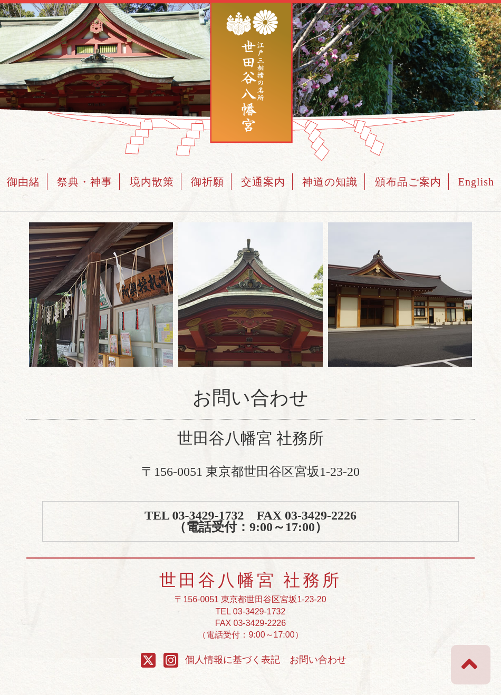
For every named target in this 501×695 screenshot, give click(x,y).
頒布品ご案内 (408, 182)
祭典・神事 (84, 182)
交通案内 (263, 182)
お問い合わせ (318, 659)
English (476, 182)
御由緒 (23, 182)
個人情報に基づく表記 (232, 659)
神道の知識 (330, 182)
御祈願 (207, 182)
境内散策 (152, 182)
